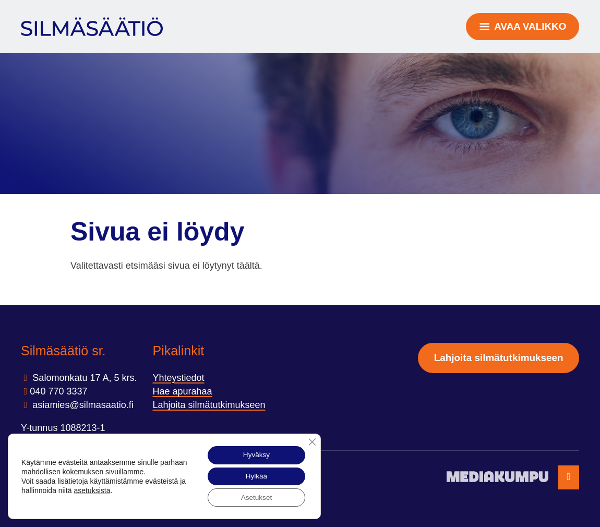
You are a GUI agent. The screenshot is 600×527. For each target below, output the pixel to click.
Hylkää (255, 475)
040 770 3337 (58, 391)
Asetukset (255, 497)
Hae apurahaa (182, 391)
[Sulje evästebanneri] (311, 440)
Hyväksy (255, 453)
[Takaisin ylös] (568, 477)
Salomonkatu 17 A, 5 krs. (83, 378)
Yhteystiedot (178, 378)
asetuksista (99, 489)
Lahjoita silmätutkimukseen (208, 405)
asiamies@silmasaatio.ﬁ (81, 405)
